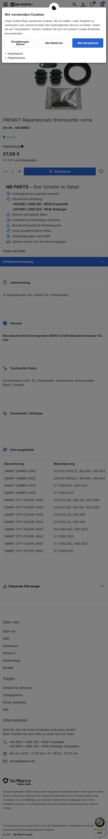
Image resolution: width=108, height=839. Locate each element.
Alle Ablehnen (54, 43)
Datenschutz (16, 58)
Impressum (15, 53)
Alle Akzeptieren (87, 43)
